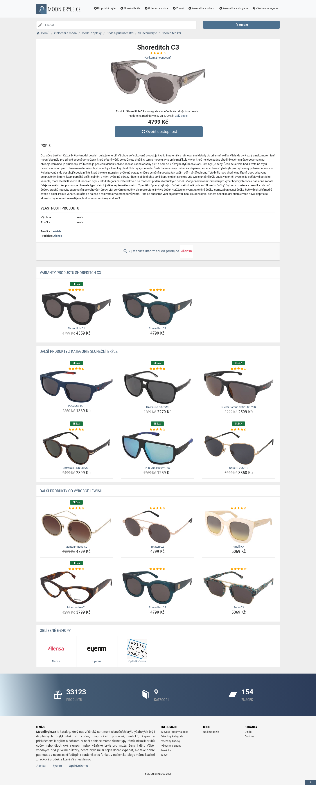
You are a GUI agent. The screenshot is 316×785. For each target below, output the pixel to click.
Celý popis (181, 115)
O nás (248, 731)
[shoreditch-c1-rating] (76, 290)
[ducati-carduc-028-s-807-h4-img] (238, 387)
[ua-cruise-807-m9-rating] (157, 369)
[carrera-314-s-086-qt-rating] (76, 429)
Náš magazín (211, 731)
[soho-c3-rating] (238, 569)
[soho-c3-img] (238, 587)
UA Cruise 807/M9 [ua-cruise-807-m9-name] (157, 407)
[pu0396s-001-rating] (76, 369)
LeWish (56, 231)
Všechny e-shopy (171, 745)
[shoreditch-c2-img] (157, 308)
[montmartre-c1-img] (76, 587)
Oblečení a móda (156, 8)
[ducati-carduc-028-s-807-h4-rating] (238, 369)
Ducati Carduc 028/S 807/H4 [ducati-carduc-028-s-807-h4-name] (238, 407)
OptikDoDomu (78, 765)
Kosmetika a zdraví (201, 8)
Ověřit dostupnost (159, 131)
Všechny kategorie (265, 8)
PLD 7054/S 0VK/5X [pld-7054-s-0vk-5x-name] (157, 468)
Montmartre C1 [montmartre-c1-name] (76, 607)
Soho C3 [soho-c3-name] (238, 607)
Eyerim (57, 765)
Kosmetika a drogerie (233, 8)
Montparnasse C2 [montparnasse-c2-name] (76, 546)
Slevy (164, 754)
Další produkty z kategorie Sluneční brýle (79, 351)
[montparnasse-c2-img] (76, 527)
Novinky (166, 750)
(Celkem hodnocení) (158, 57)
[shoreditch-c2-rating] (157, 290)
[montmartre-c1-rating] (76, 569)
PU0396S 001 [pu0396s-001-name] (76, 405)
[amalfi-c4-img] (238, 527)
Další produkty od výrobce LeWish (71, 491)
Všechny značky (170, 741)
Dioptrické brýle (105, 8)
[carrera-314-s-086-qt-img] (76, 448)
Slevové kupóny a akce (174, 731)
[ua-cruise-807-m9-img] (157, 387)
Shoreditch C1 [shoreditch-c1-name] (76, 328)
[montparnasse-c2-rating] (76, 508)
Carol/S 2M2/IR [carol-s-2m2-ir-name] (238, 468)
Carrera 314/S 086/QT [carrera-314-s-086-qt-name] (76, 468)
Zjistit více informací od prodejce (158, 251)
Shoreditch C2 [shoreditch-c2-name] (157, 328)
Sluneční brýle (130, 8)
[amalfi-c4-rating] (238, 508)
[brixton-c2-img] (157, 527)
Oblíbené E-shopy (55, 630)
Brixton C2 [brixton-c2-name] (157, 546)
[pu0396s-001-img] (76, 387)
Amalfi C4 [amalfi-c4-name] (238, 546)
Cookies (249, 736)
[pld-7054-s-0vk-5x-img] (157, 448)
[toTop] (310, 782)
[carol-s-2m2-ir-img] (238, 448)
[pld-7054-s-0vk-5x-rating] (157, 429)
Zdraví (178, 8)
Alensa (57, 235)
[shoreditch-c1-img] (76, 308)
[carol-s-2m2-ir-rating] (238, 429)
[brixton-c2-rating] (157, 508)
